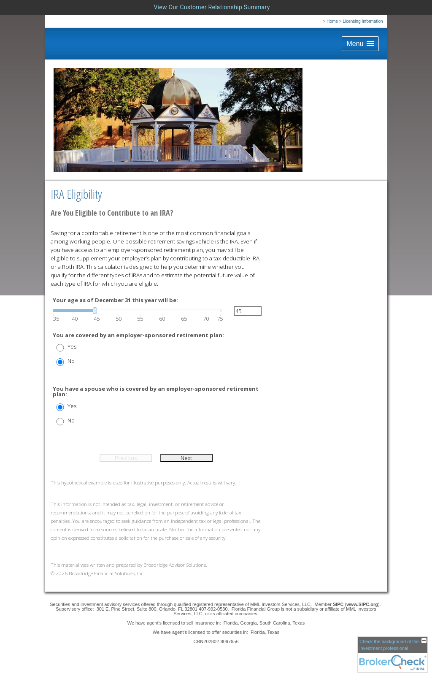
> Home (330, 21)
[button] (360, 43)
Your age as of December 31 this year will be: (115, 300)
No (71, 361)
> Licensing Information (361, 21)
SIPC (339, 604)
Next (186, 458)
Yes (72, 346)
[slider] (137, 310)
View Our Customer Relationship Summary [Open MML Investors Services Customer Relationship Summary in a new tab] (212, 7)
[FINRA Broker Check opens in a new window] (392, 654)
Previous (126, 458)
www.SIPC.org (362, 604)
